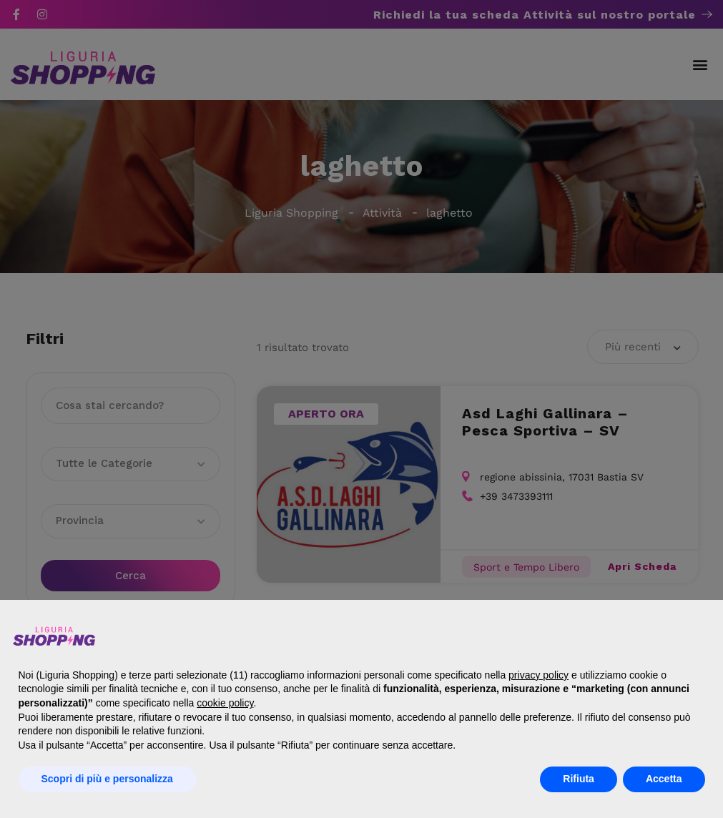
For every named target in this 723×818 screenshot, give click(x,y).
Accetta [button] (664, 778)
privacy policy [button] (538, 675)
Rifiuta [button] (578, 778)
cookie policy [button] (225, 703)
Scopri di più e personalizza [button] (107, 778)
